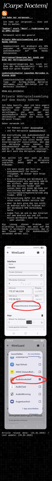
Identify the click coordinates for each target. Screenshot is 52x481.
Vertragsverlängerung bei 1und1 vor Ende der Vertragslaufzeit (23, 65)
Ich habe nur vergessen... (17, 18)
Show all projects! (13, 103)
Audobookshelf (37, 149)
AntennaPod (37, 146)
